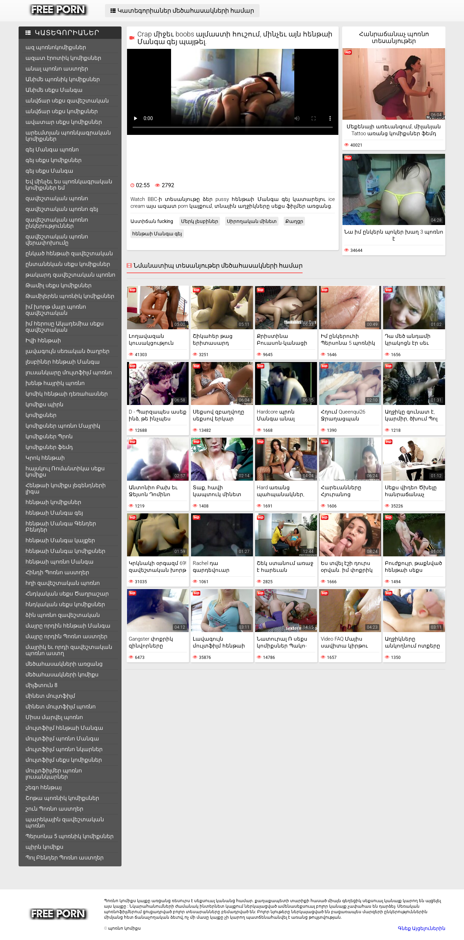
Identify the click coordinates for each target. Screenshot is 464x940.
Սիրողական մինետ (252, 221)
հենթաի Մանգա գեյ (54, 513)
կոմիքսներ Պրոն (49, 436)
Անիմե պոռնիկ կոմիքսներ (62, 79)
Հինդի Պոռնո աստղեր (57, 572)
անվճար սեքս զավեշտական (67, 100)
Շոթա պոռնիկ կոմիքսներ (62, 798)
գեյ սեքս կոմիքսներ (53, 160)
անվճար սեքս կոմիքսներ (61, 111)
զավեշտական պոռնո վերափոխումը (56, 239)
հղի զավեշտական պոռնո (62, 583)
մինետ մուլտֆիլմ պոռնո (60, 706)
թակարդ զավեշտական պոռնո (70, 274)
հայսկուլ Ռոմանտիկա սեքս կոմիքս (65, 471)
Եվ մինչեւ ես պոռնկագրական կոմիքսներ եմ (68, 184)
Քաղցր (294, 221)
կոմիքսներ (40, 415)
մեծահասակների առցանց (64, 664)
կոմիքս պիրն (44, 404)
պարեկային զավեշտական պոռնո (64, 822)
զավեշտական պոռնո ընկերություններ (56, 222)
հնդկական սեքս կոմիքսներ (65, 604)
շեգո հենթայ (43, 787)
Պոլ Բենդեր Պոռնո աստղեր (64, 857)
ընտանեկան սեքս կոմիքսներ (67, 264)
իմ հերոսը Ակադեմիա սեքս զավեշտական (64, 326)
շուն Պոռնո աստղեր (54, 808)
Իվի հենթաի (43, 340)
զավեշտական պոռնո (56, 198)
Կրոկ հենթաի (45, 458)
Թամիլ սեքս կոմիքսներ (58, 285)
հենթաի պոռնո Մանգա (59, 561)
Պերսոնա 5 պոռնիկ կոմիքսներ (69, 836)
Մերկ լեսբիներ (199, 221)
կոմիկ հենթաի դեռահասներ (66, 394)
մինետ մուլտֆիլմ (50, 696)
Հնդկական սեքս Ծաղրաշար (67, 593)
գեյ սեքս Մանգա (49, 171)
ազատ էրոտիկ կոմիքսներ (63, 58)
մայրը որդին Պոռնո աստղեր (66, 636)
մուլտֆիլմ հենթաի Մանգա (64, 728)
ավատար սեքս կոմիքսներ (63, 122)
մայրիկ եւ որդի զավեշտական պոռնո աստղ (68, 650)
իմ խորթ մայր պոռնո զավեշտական (55, 309)
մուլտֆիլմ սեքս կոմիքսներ (63, 760)
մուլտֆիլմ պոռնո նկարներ (64, 749)
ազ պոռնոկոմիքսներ (55, 47)
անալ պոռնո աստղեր (56, 68)
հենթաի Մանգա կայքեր (60, 540)
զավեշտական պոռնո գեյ (61, 209)
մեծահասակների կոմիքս (61, 674)
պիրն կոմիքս (44, 847)
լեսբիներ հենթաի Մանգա (62, 362)
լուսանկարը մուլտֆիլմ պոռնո (68, 372)
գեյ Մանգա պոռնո (52, 149)
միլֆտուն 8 (41, 685)
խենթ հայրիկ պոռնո (55, 383)
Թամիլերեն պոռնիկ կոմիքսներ (69, 296)
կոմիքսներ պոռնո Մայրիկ (62, 426)
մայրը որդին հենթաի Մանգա (67, 625)
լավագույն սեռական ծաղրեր (67, 351)
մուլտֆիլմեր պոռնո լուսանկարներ (53, 773)
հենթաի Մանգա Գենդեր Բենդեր (60, 526)
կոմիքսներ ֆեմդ (49, 447)
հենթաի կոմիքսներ (53, 502)
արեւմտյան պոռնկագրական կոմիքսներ (68, 135)
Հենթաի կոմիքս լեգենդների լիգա (65, 488)
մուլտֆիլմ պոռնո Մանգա (62, 738)
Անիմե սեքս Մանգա (54, 90)
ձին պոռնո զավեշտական (62, 615)
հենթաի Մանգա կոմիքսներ (65, 551)
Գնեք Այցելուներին (421, 928)
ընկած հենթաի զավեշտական (69, 253)
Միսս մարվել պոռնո (54, 717)
